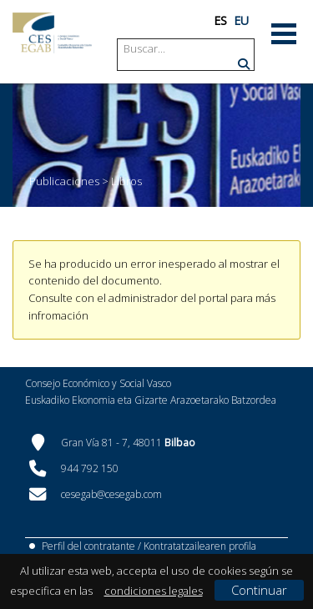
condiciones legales (153, 590)
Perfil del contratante (88, 546)
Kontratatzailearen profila (200, 546)
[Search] (187, 48)
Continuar (259, 589)
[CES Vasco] (52, 33)
